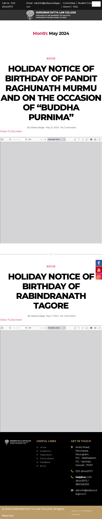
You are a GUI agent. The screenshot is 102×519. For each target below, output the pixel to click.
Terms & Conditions (87, 511)
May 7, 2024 (52, 316)
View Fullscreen (11, 131)
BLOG (41, 466)
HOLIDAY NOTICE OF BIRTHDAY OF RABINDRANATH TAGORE (51, 291)
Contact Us (75, 511)
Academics (43, 451)
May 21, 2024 (52, 127)
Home (41, 447)
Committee (69, 3)
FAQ (75, 6)
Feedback (43, 462)
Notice (51, 58)
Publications (44, 454)
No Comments (68, 127)
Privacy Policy (76, 514)
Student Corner (86, 3)
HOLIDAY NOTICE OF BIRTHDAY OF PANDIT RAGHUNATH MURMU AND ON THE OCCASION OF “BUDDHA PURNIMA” (51, 92)
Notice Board (44, 458)
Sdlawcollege (37, 127)
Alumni (66, 6)
